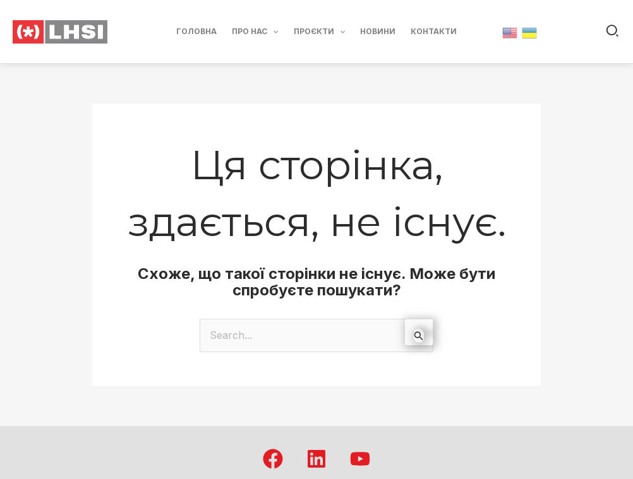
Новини (377, 31)
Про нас (255, 31)
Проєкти (319, 31)
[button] (613, 31)
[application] (272, 31)
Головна (196, 31)
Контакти (434, 31)
